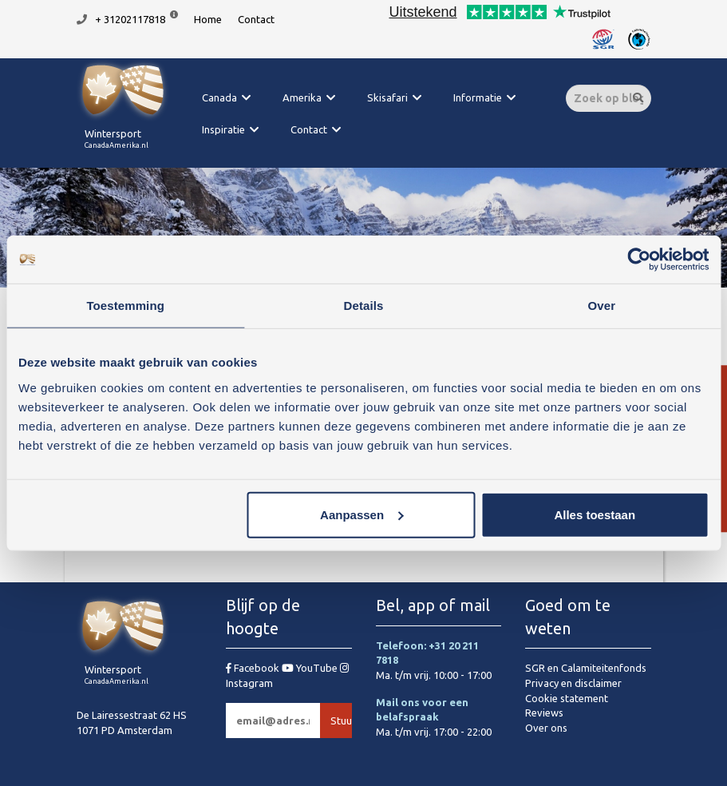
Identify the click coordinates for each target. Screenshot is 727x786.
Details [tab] (364, 305)
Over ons (546, 727)
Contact (256, 19)
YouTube (311, 667)
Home (208, 19)
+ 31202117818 (130, 19)
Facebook (254, 667)
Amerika (302, 97)
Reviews (544, 712)
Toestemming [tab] (125, 305)
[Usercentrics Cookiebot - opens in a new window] (639, 260)
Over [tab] (602, 305)
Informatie (477, 97)
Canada (219, 97)
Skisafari (387, 97)
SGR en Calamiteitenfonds (585, 667)
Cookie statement (566, 698)
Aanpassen (361, 514)
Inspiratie (223, 129)
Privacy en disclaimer (573, 683)
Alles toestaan (594, 514)
